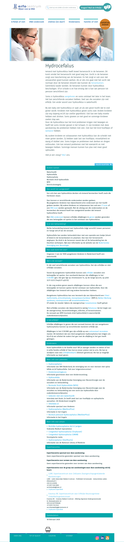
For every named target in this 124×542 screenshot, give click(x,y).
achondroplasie (64, 298)
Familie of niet (91, 21)
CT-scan (104, 205)
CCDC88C (50, 278)
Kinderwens (74, 21)
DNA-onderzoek (36, 21)
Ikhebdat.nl (53, 404)
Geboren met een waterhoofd (61, 396)
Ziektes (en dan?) (56, 21)
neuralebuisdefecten (80, 300)
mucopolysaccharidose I (81, 298)
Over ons (18, 536)
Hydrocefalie (54, 377)
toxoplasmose (91, 303)
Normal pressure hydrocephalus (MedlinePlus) (69, 415)
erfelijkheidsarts (69, 353)
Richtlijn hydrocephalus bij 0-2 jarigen (65, 426)
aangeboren (70, 96)
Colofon (52, 536)
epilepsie (49, 131)
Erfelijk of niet (18, 21)
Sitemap (69, 536)
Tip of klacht (35, 536)
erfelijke (89, 273)
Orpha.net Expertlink (55, 489)
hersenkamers (97, 83)
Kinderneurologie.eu (57, 372)
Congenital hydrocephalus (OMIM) (63, 434)
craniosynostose (62, 300)
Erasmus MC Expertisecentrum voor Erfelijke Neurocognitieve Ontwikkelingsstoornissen (73, 495)
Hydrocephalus (55, 364)
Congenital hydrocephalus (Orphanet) (65, 432)
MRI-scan (54, 208)
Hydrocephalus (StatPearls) (60, 440)
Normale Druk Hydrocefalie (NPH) (63, 385)
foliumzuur (92, 308)
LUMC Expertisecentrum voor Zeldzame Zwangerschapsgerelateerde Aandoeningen (76, 475)
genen (92, 217)
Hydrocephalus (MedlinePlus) (61, 409)
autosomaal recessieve (98, 331)
